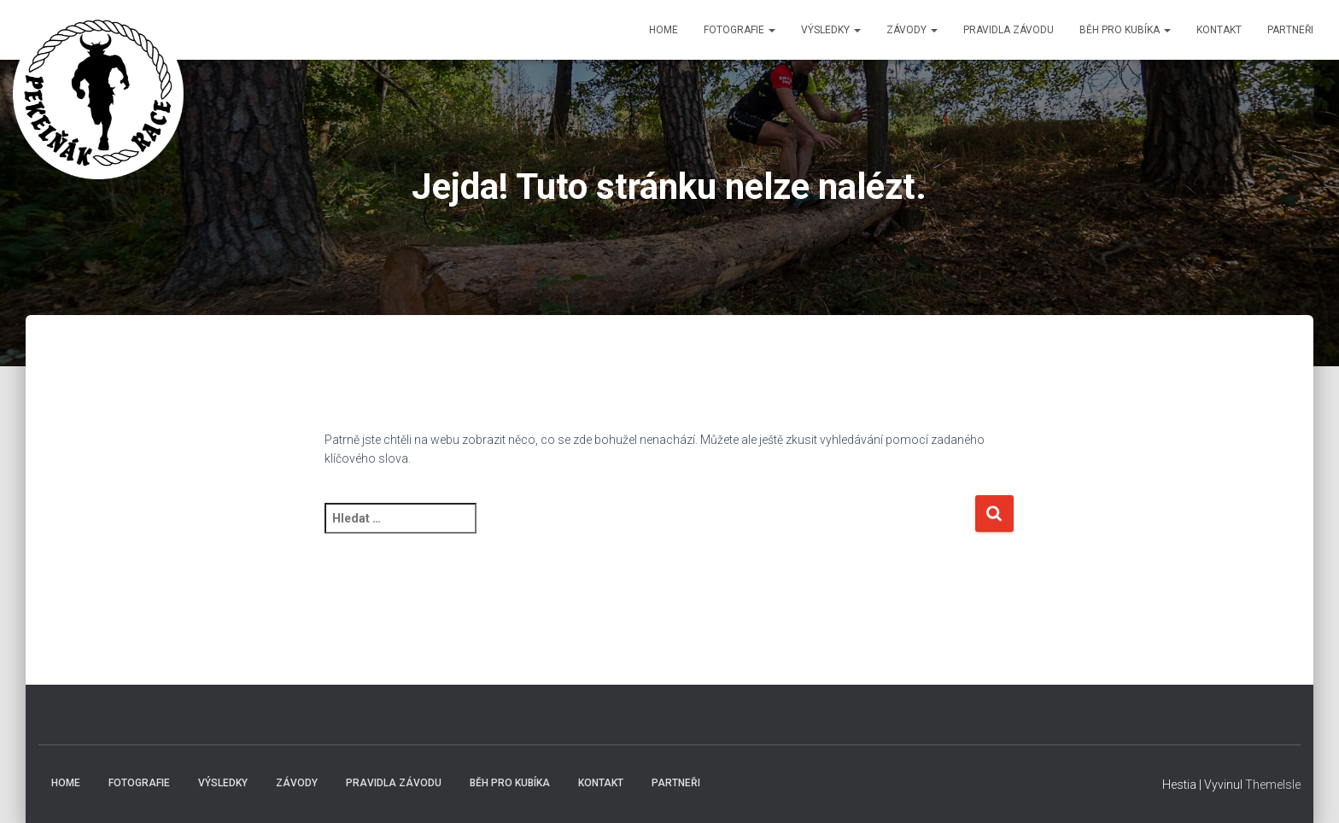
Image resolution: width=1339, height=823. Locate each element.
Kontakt (1219, 30)
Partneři (1290, 30)
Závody (912, 30)
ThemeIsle (1273, 784)
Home (663, 30)
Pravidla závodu (1008, 30)
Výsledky (831, 30)
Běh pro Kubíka (1125, 30)
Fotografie (739, 30)
